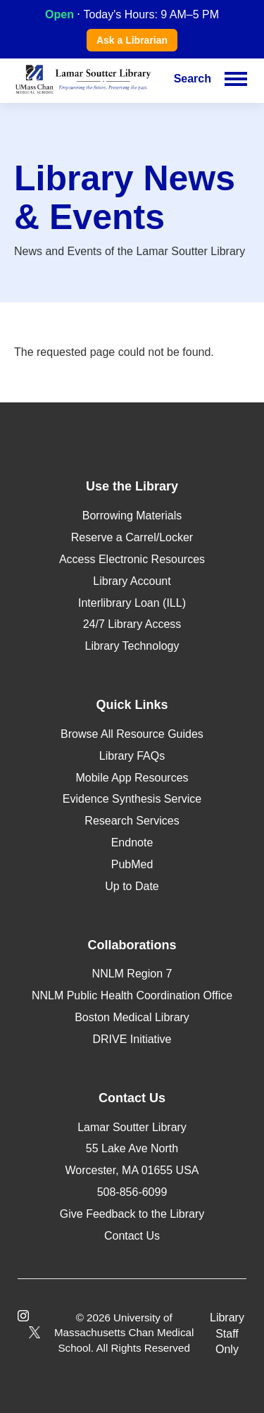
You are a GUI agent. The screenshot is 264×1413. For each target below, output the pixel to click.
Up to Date (131, 886)
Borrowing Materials (132, 516)
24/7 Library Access (132, 624)
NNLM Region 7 (132, 974)
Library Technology (131, 646)
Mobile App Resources (131, 778)
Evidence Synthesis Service (132, 799)
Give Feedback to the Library (132, 1214)
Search (192, 79)
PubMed (132, 864)
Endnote (132, 843)
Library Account (131, 581)
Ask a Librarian (132, 40)
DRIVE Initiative (131, 1039)
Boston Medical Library (132, 1017)
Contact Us (132, 1236)
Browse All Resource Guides (132, 734)
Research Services (131, 821)
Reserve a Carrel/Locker (132, 537)
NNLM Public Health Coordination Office (132, 995)
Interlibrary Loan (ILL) (132, 603)
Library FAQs (132, 756)
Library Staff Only (227, 1334)
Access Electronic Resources (132, 559)
